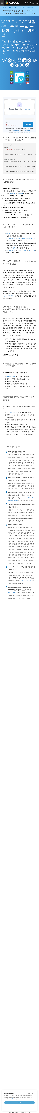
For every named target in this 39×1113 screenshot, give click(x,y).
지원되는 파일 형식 (27, 581)
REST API (32, 250)
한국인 (28, 3)
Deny (27, 1106)
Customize (12, 1106)
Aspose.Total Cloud (9, 296)
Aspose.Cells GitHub (28, 238)
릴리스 (15, 248)
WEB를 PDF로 (10, 376)
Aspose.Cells (22, 250)
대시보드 (9, 233)
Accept (19, 1102)
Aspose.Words (10, 250)
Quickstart (11, 593)
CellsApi (20, 193)
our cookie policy (13, 1099)
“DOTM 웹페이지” (11, 412)
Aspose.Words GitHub (13, 238)
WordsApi (12, 193)
